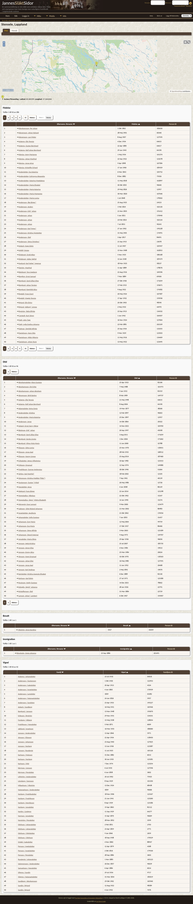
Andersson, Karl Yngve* (27, 228)
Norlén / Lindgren (24, 811)
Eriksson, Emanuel (25, 465)
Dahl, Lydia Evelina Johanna (29, 324)
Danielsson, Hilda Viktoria (28, 337)
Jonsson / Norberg (25, 746)
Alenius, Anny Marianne (28, 154)
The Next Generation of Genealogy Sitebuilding (89, 898)
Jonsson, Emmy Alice (26, 552)
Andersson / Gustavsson (27, 681)
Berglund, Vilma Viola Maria (28, 443)
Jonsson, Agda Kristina (26, 543)
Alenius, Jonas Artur (26, 163)
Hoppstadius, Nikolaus (26, 496)
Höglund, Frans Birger (26, 491)
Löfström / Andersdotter (27, 777)
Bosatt (127, 625)
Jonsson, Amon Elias (26, 548)
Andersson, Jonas (24, 422)
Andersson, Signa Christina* (29, 242)
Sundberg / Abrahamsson (27, 881)
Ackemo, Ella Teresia (26, 141)
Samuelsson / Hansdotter (27, 868)
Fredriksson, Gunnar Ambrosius (30, 469)
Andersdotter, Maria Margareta (30, 194)
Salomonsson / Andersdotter (28, 864)
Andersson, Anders (26, 207)
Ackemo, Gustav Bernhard (28, 146)
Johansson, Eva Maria (26, 526)
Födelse (136, 124)
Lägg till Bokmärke (172, 16)
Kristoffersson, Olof (25, 591)
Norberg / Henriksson (26, 803)
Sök (15, 16)
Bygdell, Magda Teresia (27, 298)
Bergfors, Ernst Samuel (27, 276)
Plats (6, 31)
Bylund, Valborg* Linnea (28, 307)
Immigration (126, 649)
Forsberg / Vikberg (25, 720)
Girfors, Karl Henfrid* (26, 474)
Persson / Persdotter (25, 855)
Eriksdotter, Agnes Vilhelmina (29, 461)
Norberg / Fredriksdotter (27, 794)
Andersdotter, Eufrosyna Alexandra (32, 176)
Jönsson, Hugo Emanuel (27, 557)
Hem (8, 16)
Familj (60, 672)
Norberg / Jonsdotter (26, 807)
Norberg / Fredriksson (26, 798)
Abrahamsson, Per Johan (28, 128)
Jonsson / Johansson (25, 742)
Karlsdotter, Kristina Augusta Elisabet (32, 574)
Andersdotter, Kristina (26, 413)
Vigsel (124, 672)
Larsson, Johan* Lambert (27, 596)
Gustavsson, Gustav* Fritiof (28, 482)
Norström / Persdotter (26, 820)
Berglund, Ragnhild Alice (28, 289)
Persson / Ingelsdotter (26, 846)
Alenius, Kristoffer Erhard (28, 168)
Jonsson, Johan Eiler (25, 561)
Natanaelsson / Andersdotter (29, 790)
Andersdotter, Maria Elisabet (29, 185)
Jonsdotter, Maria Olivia (27, 539)
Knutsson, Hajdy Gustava (27, 583)
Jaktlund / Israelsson (25, 729)
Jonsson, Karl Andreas (26, 570)
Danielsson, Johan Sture (28, 342)
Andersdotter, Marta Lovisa (29, 198)
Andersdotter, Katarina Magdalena (32, 181)
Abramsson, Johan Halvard (29, 133)
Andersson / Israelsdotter (27, 690)
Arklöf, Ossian (24, 250)
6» (26, 117)
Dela (151, 16)
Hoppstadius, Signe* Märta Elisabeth (32, 500)
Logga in (25, 16)
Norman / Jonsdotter (26, 816)
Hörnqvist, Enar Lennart (27, 504)
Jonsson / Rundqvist (25, 750)
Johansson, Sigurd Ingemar (28, 535)
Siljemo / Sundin (24, 872)
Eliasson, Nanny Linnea (27, 456)
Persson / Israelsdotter (26, 851)
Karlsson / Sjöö (23, 764)
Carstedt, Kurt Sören (26, 316)
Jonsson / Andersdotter (27, 733)
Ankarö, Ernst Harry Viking (28, 426)
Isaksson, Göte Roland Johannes (30, 509)
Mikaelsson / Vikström (26, 785)
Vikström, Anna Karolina (27, 630)
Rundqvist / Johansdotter (27, 859)
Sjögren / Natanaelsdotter (27, 877)
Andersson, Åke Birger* (27, 202)
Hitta (39, 16)
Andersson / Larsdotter (26, 694)
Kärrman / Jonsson (25, 768)
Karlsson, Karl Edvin (25, 578)
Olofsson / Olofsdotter (26, 833)
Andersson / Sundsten (26, 703)
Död (137, 378)
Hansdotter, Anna (25, 487)
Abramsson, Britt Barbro (27, 395)
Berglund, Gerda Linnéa (27, 439)
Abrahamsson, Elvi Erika (27, 387)
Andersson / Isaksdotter (27, 685)
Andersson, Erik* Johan (27, 211)
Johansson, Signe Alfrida (27, 530)
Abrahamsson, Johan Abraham (29, 391)
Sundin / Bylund (24, 885)
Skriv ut (159, 16)
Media (52, 16)
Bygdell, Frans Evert (26, 294)
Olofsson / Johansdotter (27, 825)
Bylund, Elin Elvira (25, 303)
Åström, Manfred (25, 268)
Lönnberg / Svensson (26, 781)
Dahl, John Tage (25, 320)
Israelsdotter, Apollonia (27, 513)
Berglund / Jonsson (25, 711)
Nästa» (32, 117)
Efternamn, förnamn (66, 124)
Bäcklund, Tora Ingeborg (28, 272)
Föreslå (14, 31)
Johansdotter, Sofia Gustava (28, 517)
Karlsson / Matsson (25, 755)
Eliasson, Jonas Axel (25, 452)
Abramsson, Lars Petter (27, 137)
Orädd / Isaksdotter (25, 842)
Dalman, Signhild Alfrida (28, 329)
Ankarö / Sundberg (25, 707)
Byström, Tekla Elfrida (27, 311)
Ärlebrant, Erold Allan (27, 255)
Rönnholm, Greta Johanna (26, 653)
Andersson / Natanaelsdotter (29, 698)
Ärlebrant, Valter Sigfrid (27, 259)
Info (64, 16)
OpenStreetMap (177, 91)
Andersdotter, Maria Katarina (30, 189)
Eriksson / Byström (25, 716)
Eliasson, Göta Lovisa (26, 448)
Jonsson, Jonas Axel (25, 565)
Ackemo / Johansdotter (26, 676)
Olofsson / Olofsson (25, 838)
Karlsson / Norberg (25, 759)
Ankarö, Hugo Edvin (26, 246)
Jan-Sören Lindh (101, 901)
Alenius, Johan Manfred (28, 159)
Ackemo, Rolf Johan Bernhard (30, 150)
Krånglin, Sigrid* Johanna (27, 587)
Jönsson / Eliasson (25, 737)
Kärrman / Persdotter (26, 772)
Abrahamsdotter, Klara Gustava (30, 382)
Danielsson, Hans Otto (27, 333)
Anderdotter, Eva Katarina (28, 172)
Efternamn (189, 6)
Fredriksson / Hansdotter (27, 724)
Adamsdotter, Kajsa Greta (28, 408)
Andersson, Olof (25, 237)
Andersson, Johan (25, 215)
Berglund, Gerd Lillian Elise (29, 281)
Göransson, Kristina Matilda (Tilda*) (31, 478)
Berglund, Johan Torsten (28, 285)
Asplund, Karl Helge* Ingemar (30, 263)
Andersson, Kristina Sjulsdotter (30, 233)
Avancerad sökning (180, 6)
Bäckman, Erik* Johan (26, 430)
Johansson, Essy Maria (26, 522)
